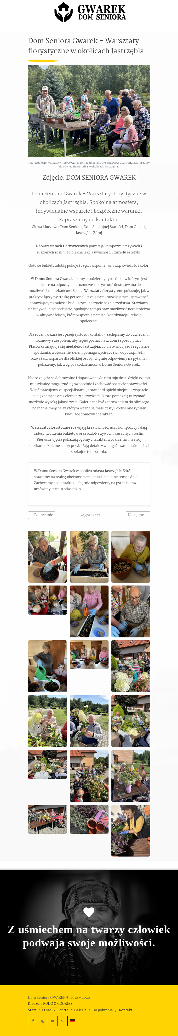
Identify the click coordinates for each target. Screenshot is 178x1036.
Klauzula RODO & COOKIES (50, 1004)
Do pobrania (102, 1010)
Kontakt (125, 1010)
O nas (46, 1010)
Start (32, 1010)
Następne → (138, 515)
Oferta (62, 1010)
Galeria (80, 1010)
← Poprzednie (41, 515)
